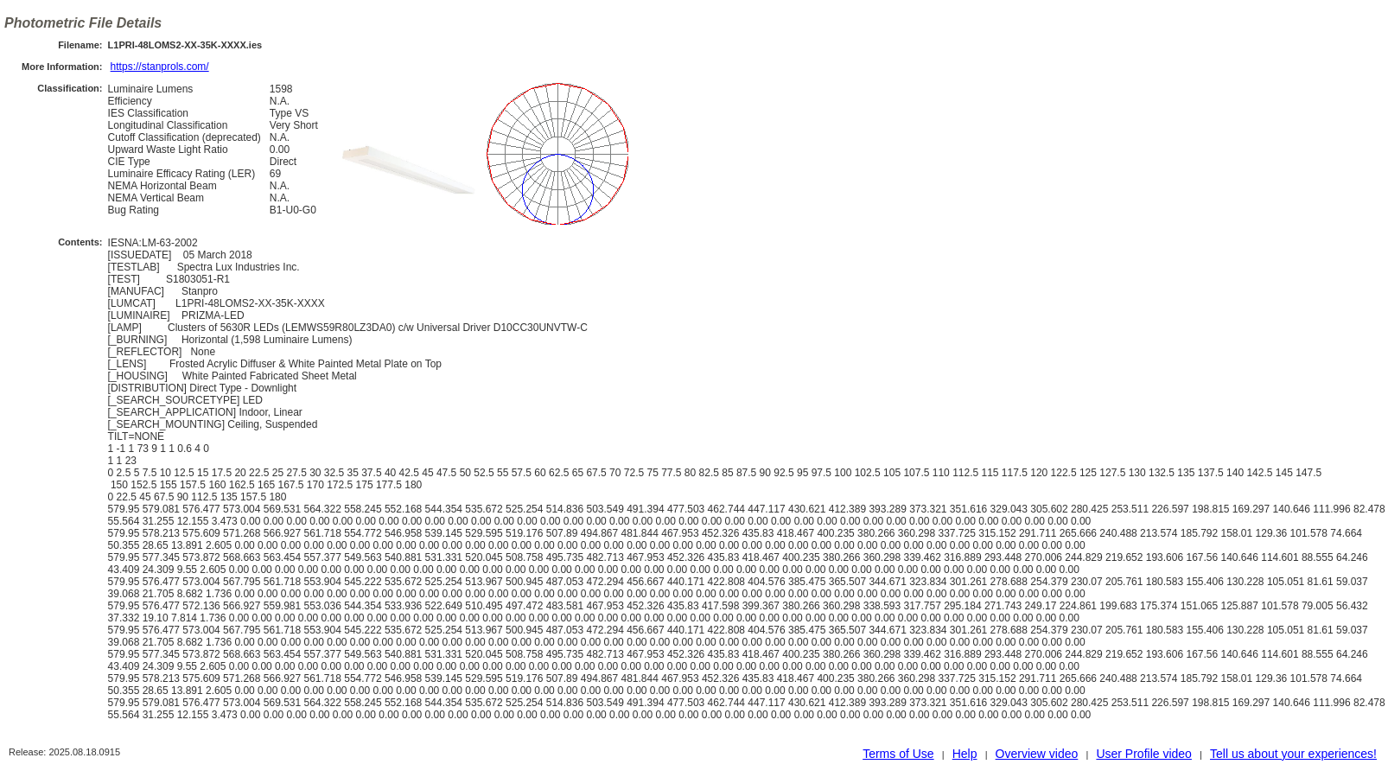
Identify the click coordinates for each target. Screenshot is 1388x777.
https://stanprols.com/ (160, 67)
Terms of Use (898, 754)
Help (964, 754)
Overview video (1037, 754)
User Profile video (1144, 754)
